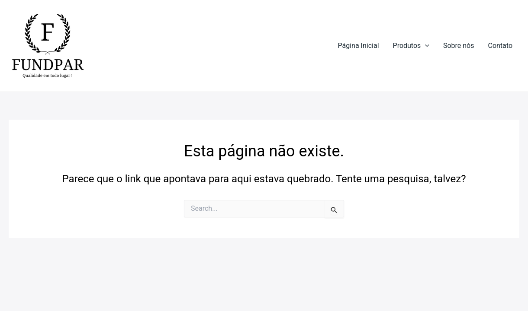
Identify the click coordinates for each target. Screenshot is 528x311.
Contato (500, 45)
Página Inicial (358, 45)
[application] (425, 46)
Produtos (411, 46)
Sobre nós (458, 45)
